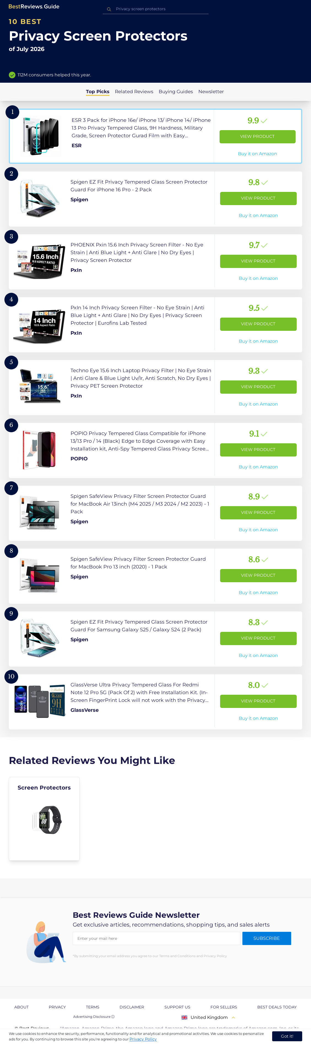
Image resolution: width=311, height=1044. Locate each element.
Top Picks (97, 91)
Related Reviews (134, 91)
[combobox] (156, 9)
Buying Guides (176, 91)
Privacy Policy (143, 1039)
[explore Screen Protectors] (44, 819)
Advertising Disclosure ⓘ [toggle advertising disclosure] (94, 1017)
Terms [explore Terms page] (92, 1007)
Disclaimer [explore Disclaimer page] (132, 1007)
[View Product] (155, 136)
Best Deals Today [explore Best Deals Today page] (277, 1007)
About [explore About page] (21, 1007)
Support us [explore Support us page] (177, 1007)
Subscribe (266, 938)
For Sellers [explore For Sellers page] (223, 1007)
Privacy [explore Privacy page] (57, 1007)
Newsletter (211, 91)
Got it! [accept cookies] (287, 1036)
